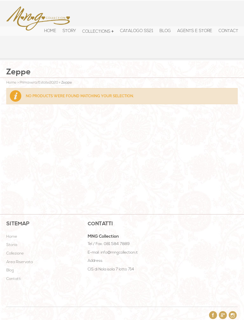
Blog (165, 31)
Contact (228, 31)
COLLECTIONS (96, 32)
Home (11, 83)
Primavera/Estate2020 (39, 83)
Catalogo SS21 (136, 31)
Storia (11, 245)
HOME (50, 31)
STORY (69, 31)
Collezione (15, 253)
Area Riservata (19, 262)
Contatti (13, 279)
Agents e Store (194, 31)
